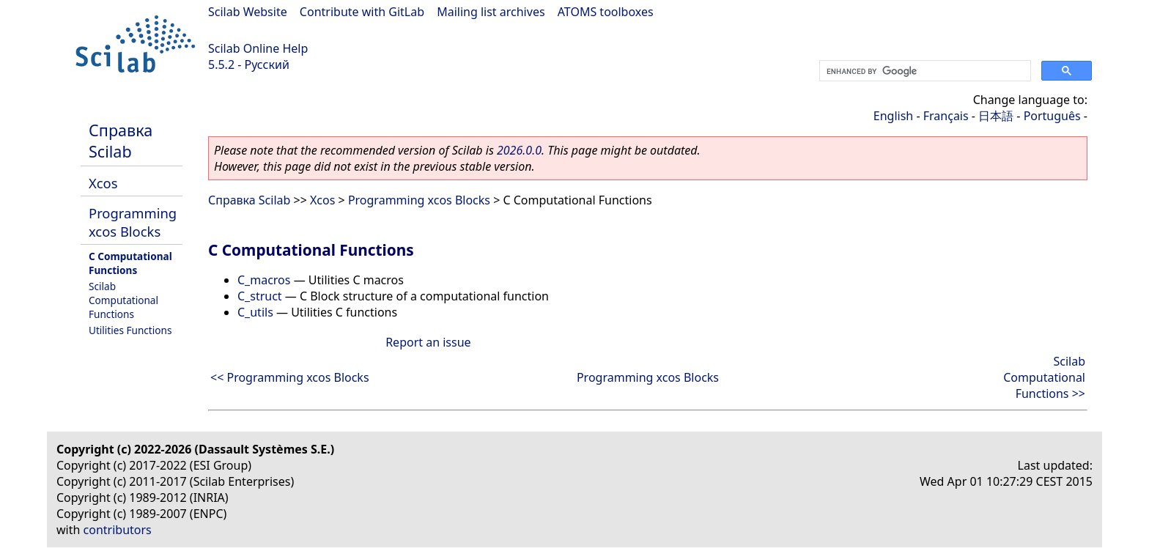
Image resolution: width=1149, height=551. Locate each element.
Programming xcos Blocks (133, 222)
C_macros (263, 280)
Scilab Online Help (258, 48)
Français (946, 116)
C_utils (255, 312)
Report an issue (427, 342)
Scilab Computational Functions (123, 300)
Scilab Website (247, 12)
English (893, 116)
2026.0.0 (519, 150)
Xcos (103, 183)
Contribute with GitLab (362, 12)
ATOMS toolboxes (606, 12)
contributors (118, 530)
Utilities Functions (130, 330)
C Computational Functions (130, 263)
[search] (924, 71)
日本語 (995, 116)
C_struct (259, 296)
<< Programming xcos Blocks (289, 377)
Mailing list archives (490, 12)
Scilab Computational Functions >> (1044, 377)
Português (1052, 116)
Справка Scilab (120, 140)
